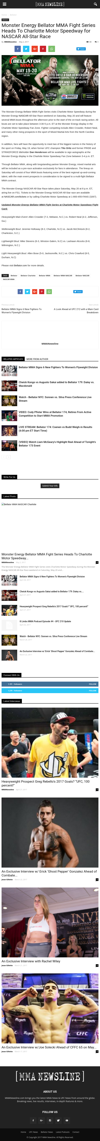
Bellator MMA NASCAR (63, 275)
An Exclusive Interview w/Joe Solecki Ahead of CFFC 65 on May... (49, 1047)
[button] (95, 4)
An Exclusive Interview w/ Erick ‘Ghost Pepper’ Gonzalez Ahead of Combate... (57, 651)
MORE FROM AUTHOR (37, 359)
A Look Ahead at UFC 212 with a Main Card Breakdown (76, 311)
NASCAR (24, 115)
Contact (75, 1132)
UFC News (33, 1132)
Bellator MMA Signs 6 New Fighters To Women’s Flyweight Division (22, 311)
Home (4, 15)
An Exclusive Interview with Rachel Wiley (31, 961)
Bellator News (47, 1132)
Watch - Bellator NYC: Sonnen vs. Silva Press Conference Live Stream (53, 636)
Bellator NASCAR (82, 275)
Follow (92, 684)
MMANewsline (10, 42)
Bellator (5, 20)
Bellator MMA (44, 275)
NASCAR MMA (9, 279)
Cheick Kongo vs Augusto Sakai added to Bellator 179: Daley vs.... (52, 591)
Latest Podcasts (63, 1132)
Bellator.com (20, 265)
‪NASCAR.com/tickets (15, 196)
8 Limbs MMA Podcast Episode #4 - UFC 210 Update (45, 621)
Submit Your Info (50, 485)
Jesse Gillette (7, 879)
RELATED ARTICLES (13, 359)
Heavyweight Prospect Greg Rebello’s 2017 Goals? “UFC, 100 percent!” (54, 606)
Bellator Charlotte (28, 275)
